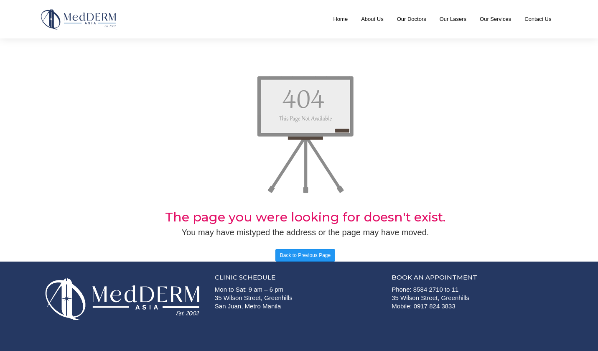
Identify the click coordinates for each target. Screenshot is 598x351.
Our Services (495, 19)
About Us (372, 19)
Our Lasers (453, 19)
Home (340, 19)
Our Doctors (411, 19)
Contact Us (537, 19)
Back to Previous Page (305, 255)
